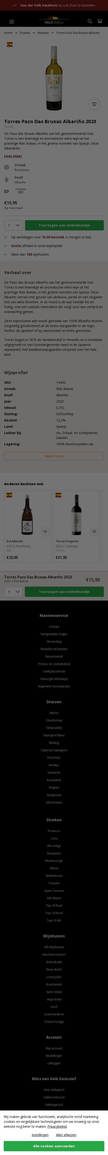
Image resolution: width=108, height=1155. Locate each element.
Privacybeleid (57, 1126)
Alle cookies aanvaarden (54, 1146)
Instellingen (40, 1135)
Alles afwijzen (66, 1135)
